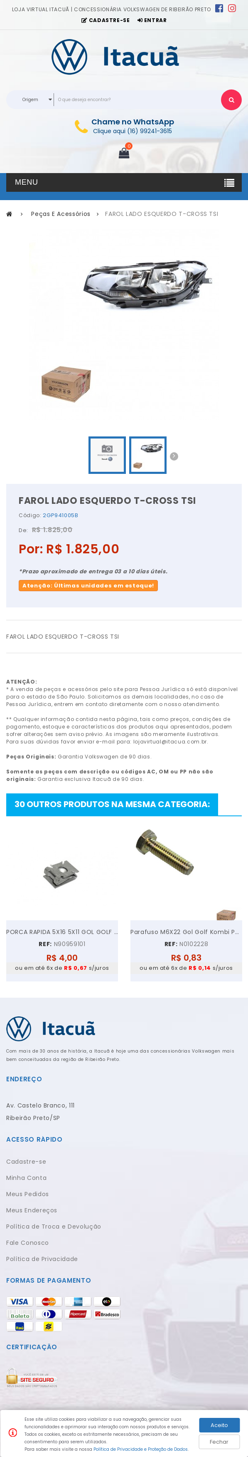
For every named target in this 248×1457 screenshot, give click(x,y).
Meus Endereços (31, 1210)
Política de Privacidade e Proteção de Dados (140, 1449)
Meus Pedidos (27, 1194)
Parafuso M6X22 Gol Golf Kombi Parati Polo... (186, 932)
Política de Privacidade (42, 1259)
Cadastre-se (26, 1161)
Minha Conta (26, 1178)
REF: (45, 944)
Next (174, 456)
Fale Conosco (27, 1243)
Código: (30, 515)
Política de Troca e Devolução (53, 1226)
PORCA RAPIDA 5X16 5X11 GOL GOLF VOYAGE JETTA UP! (62, 932)
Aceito (219, 1425)
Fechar (219, 1442)
